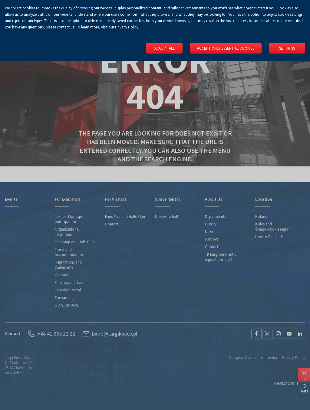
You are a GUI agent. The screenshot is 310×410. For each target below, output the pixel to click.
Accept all (164, 48)
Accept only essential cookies (225, 48)
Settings (287, 48)
